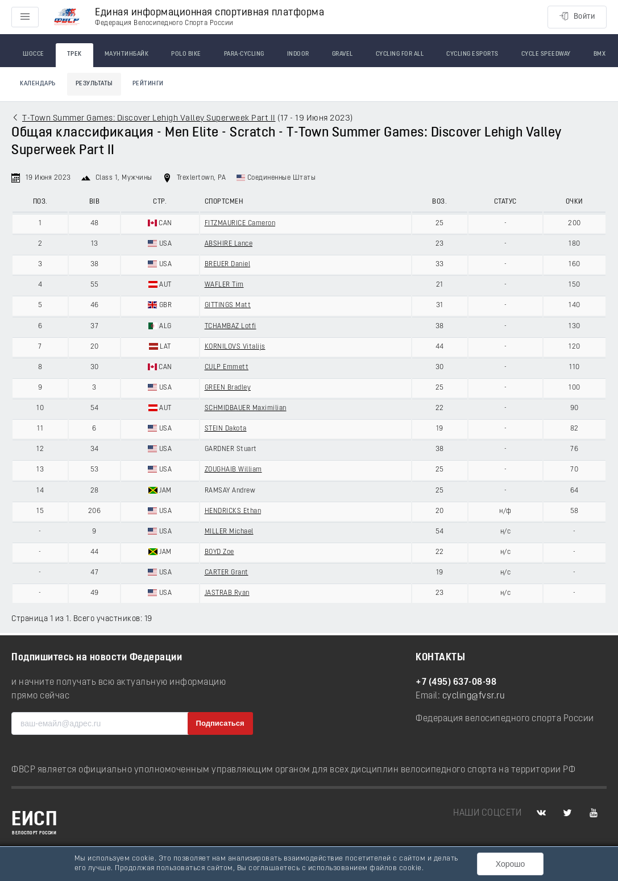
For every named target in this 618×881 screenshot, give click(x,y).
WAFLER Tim (224, 285)
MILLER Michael (229, 531)
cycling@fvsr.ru (473, 696)
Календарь (38, 84)
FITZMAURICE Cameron (240, 223)
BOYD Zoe (219, 552)
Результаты (94, 84)
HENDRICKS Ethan (233, 511)
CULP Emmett (227, 367)
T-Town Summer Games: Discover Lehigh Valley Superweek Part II (149, 118)
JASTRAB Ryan (227, 593)
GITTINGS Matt (228, 305)
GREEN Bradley (228, 387)
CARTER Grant (226, 572)
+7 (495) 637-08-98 (456, 682)
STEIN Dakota (226, 428)
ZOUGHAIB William (233, 469)
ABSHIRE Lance (229, 244)
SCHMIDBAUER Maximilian (246, 408)
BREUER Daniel (228, 264)
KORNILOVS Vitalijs (235, 347)
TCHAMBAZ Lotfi (230, 326)
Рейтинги (148, 84)
